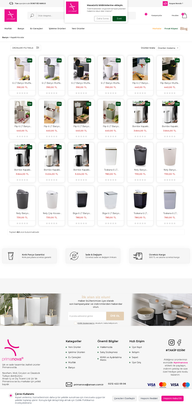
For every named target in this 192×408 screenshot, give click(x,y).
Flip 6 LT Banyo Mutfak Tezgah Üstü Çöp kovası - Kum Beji (22, 126)
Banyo (5, 37)
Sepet (135, 357)
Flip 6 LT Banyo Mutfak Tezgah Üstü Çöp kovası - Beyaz (140, 83)
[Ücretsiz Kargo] (159, 256)
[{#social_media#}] (172, 342)
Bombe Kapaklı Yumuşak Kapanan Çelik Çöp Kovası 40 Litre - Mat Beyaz (170, 126)
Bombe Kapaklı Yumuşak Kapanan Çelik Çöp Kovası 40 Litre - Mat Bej (140, 126)
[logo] (10, 15)
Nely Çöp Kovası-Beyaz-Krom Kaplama (52, 213)
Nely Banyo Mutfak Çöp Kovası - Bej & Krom (170, 169)
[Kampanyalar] (153, 15)
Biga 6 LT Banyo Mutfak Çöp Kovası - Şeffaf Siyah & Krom (81, 213)
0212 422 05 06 (117, 383)
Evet (119, 18)
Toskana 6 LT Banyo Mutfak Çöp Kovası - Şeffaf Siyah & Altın (140, 213)
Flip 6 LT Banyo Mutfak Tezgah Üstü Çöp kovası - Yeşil (111, 126)
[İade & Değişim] (93, 256)
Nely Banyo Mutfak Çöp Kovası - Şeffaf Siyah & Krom (140, 169)
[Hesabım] (171, 15)
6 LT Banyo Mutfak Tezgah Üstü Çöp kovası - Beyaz (111, 83)
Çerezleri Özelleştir (124, 398)
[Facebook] (179, 342)
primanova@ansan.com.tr (85, 384)
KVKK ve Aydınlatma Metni (111, 358)
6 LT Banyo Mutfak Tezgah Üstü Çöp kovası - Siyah (81, 83)
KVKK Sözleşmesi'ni (86, 323)
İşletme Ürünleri (76, 352)
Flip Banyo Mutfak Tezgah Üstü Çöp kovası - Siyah (169, 83)
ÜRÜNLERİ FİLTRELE (25, 47)
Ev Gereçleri (74, 357)
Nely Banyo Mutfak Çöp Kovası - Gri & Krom (22, 213)
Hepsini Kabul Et (172, 398)
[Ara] (32, 15)
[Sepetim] (185, 15)
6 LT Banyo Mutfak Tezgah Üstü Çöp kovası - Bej (22, 83)
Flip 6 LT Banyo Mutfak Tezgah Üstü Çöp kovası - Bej (52, 126)
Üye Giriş (136, 362)
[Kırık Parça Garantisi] (29, 256)
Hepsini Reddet (149, 398)
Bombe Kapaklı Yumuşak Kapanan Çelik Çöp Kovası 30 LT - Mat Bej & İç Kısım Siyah (52, 169)
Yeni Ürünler (74, 347)
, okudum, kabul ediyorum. (96, 323)
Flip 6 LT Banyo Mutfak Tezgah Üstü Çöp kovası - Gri (81, 126)
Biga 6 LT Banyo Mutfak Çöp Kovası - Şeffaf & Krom (111, 213)
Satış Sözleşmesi (108, 352)
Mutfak (72, 362)
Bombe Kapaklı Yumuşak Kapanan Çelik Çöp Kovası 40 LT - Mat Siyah (22, 169)
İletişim (135, 352)
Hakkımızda (106, 347)
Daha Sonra (103, 18)
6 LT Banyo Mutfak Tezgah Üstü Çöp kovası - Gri (52, 83)
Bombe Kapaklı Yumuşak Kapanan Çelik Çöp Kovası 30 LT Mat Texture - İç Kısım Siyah (81, 169)
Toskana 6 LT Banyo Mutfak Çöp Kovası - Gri (170, 213)
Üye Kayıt (137, 347)
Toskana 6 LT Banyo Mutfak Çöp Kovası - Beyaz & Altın (111, 169)
